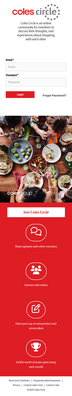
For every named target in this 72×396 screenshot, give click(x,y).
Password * (12, 75)
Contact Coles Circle (33, 385)
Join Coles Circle (36, 212)
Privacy (16, 385)
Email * (10, 60)
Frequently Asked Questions (46, 380)
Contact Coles (52, 385)
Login (20, 94)
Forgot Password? (54, 95)
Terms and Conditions (19, 380)
